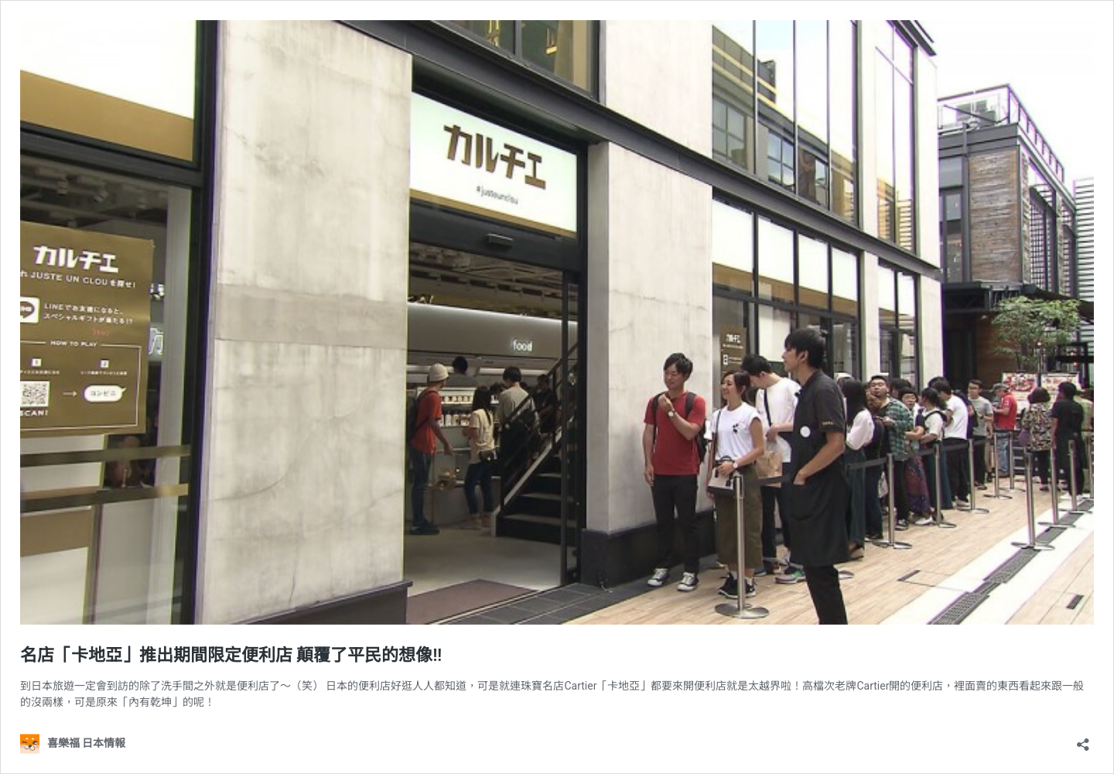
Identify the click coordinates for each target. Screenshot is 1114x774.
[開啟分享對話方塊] (1083, 740)
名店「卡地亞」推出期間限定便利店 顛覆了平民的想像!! (231, 655)
